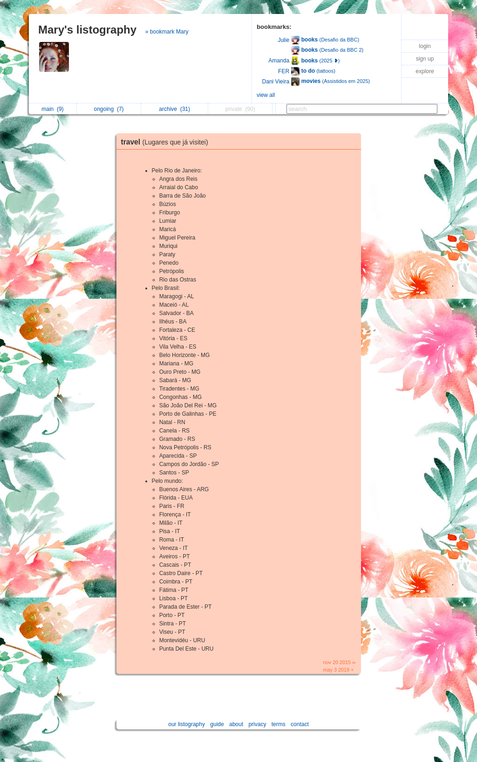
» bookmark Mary (167, 31)
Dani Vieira (275, 81)
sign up (425, 58)
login (424, 46)
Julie (283, 40)
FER (283, 71)
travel (167, 142)
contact (300, 724)
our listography (186, 724)
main (52, 109)
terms (279, 724)
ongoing (109, 109)
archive (174, 109)
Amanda (278, 60)
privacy (257, 724)
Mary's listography (87, 29)
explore (425, 71)
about (236, 724)
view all (266, 95)
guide (217, 724)
